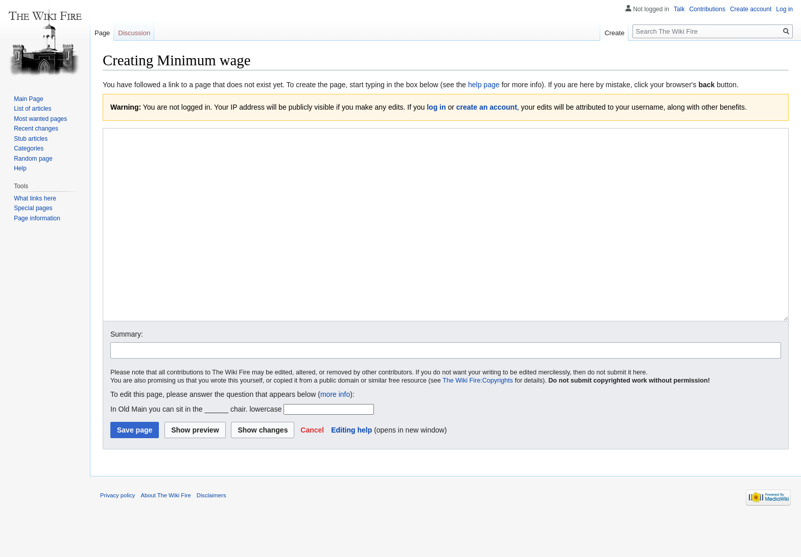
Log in (784, 9)
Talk (679, 9)
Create (614, 33)
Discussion (134, 33)
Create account (750, 9)
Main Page (28, 99)
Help (20, 168)
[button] (312, 468)
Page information (37, 218)
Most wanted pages (40, 118)
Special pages (33, 208)
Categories (28, 148)
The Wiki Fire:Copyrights (477, 418)
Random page (33, 158)
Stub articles (31, 138)
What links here (35, 198)
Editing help (351, 468)
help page (484, 85)
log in (436, 107)
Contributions (707, 9)
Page (102, 33)
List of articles (32, 108)
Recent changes (36, 128)
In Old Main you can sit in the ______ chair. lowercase (195, 447)
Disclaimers (211, 533)
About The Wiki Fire (166, 533)
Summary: (126, 372)
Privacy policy (117, 533)
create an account (486, 107)
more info (335, 432)
